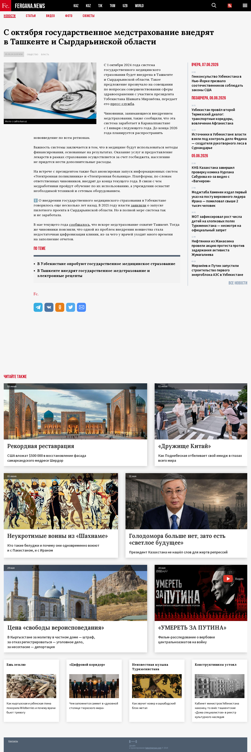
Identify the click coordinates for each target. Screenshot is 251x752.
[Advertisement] (125, 346)
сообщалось (79, 224)
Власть (45, 54)
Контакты (13, 741)
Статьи (31, 16)
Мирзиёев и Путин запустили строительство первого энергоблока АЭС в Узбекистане (217, 270)
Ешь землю (16, 665)
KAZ (76, 5)
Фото (68, 16)
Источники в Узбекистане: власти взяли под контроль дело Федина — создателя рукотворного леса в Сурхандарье (219, 141)
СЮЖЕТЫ (89, 16)
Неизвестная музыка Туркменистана (150, 667)
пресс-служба (122, 104)
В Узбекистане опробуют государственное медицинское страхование (106, 263)
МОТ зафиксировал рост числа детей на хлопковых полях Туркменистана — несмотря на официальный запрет (217, 223)
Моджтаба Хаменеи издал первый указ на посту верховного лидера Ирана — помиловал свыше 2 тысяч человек (219, 199)
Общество (32, 54)
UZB (125, 5)
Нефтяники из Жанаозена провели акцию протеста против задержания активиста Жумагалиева (218, 248)
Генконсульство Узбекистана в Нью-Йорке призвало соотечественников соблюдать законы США (217, 83)
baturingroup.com (153, 748)
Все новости (238, 283)
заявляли (138, 205)
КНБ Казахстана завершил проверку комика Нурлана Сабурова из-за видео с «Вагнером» (213, 174)
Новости (10, 16)
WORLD (139, 5)
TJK (100, 5)
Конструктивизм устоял (215, 665)
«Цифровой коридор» (87, 665)
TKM (112, 5)
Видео (50, 16)
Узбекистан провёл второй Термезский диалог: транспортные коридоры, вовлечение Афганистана (213, 116)
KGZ (88, 5)
